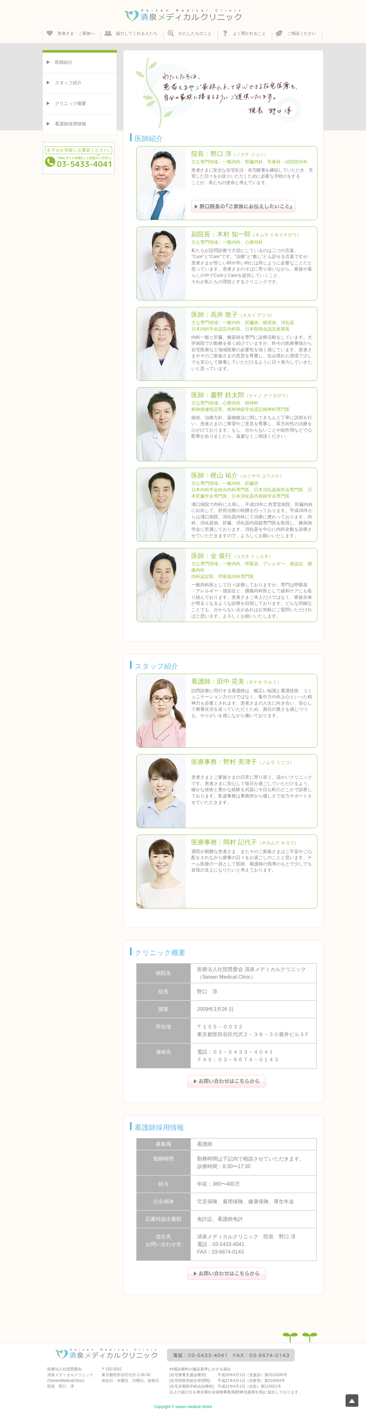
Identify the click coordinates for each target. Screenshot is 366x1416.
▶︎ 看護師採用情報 (66, 123)
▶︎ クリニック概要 (66, 103)
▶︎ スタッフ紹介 (64, 82)
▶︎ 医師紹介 (59, 62)
